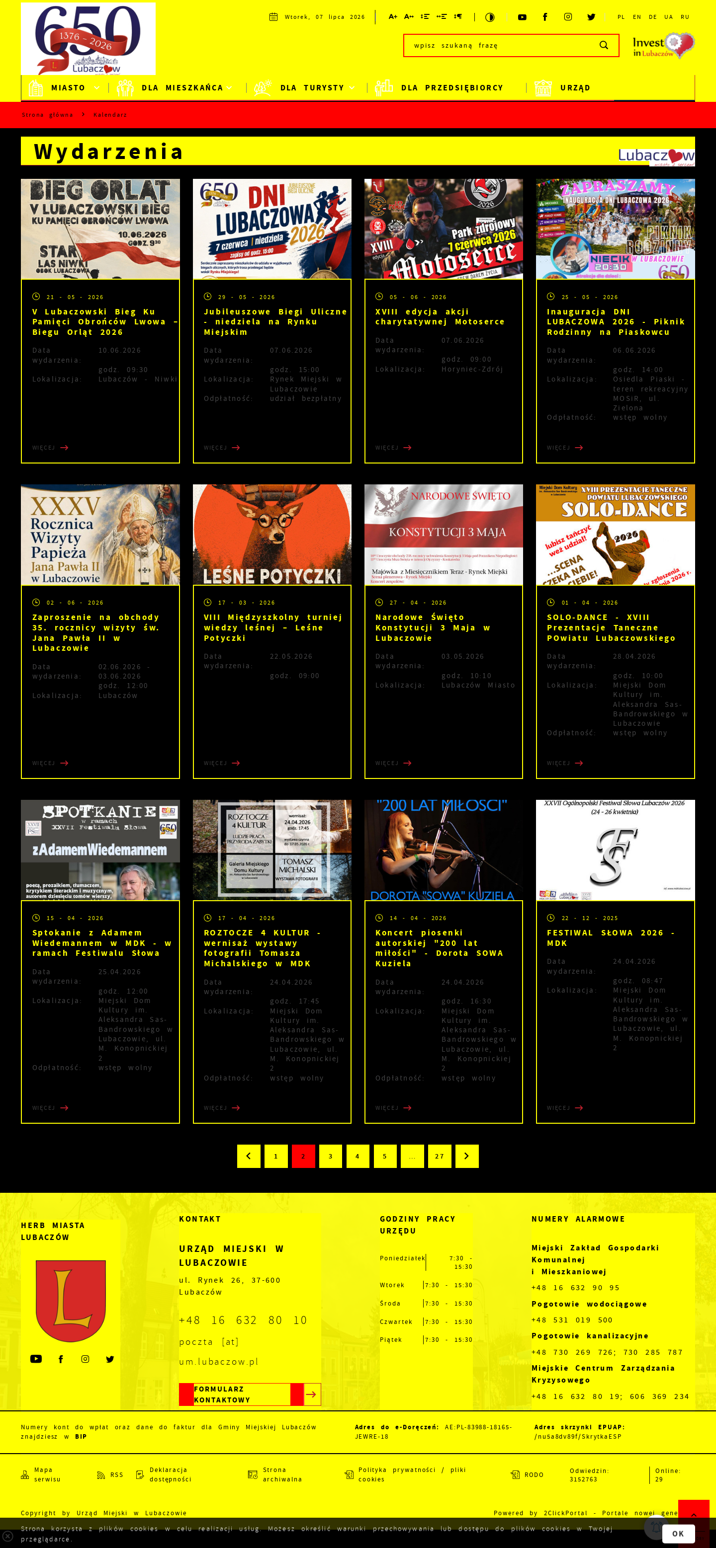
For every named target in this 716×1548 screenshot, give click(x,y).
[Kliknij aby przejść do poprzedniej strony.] (248, 1156)
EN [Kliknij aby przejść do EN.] (637, 17)
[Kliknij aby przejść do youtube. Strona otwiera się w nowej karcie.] (522, 17)
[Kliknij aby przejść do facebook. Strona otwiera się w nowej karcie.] (546, 17)
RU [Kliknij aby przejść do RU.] (685, 17)
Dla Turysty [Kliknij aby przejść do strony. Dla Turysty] (299, 87)
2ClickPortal (566, 1513)
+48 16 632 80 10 (243, 1320)
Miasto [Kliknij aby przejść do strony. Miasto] (57, 87)
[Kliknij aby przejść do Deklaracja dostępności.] (185, 1475)
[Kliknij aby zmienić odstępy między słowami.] (442, 18)
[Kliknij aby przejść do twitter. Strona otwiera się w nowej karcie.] (591, 17)
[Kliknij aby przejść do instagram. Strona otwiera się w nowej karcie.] (568, 17)
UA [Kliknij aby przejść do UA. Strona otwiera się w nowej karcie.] (669, 17)
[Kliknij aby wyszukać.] (604, 45)
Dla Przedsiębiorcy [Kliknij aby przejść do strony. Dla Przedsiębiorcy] (439, 87)
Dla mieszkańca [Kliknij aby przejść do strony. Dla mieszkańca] (170, 87)
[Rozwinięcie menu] (70, 1231)
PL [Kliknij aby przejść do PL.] (622, 17)
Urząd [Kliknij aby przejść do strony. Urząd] (563, 87)
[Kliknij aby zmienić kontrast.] (490, 17)
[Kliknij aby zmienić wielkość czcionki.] (393, 18)
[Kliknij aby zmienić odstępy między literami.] (409, 18)
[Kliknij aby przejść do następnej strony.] (466, 1156)
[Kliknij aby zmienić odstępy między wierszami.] (426, 18)
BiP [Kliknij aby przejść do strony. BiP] (654, 88)
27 (439, 1156)
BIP (81, 1436)
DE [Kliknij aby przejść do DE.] (653, 17)
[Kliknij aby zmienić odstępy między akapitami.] (458, 18)
